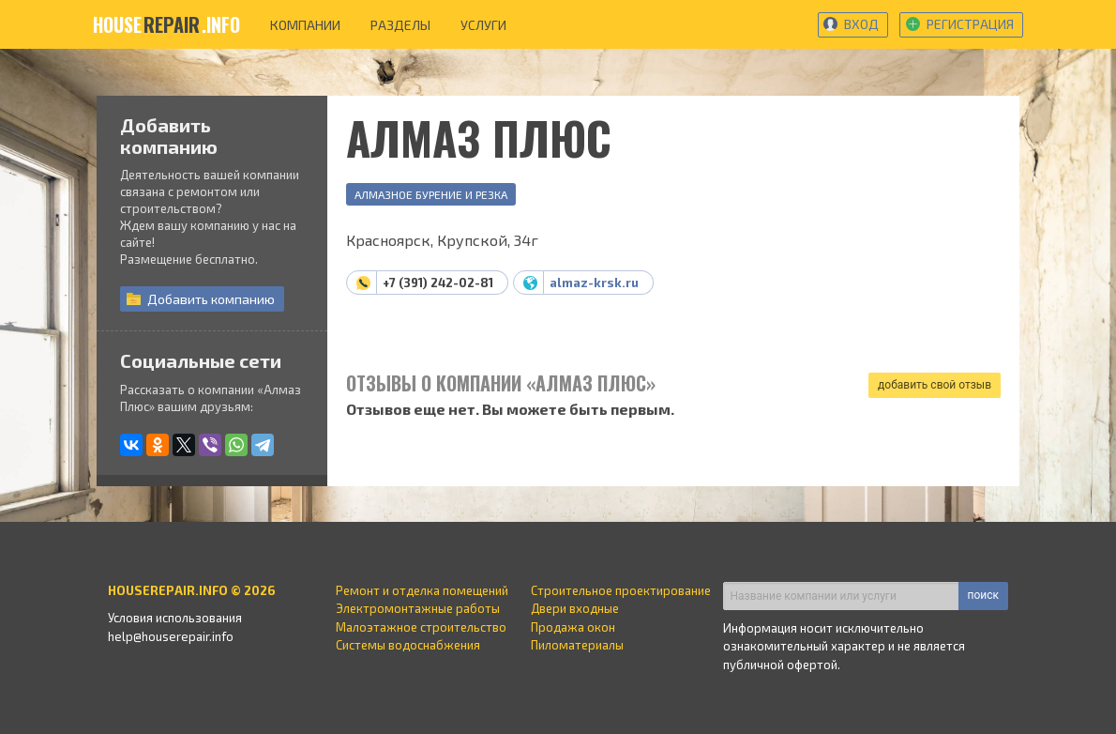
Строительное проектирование (621, 590)
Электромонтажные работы (418, 608)
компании (305, 25)
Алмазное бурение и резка (430, 194)
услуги (483, 25)
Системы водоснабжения (408, 644)
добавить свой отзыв (934, 384)
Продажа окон (573, 627)
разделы (400, 25)
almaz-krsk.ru (594, 282)
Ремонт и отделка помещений (422, 590)
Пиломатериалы (577, 644)
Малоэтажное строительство (421, 627)
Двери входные (575, 608)
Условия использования (175, 617)
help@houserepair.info (171, 636)
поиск (983, 595)
